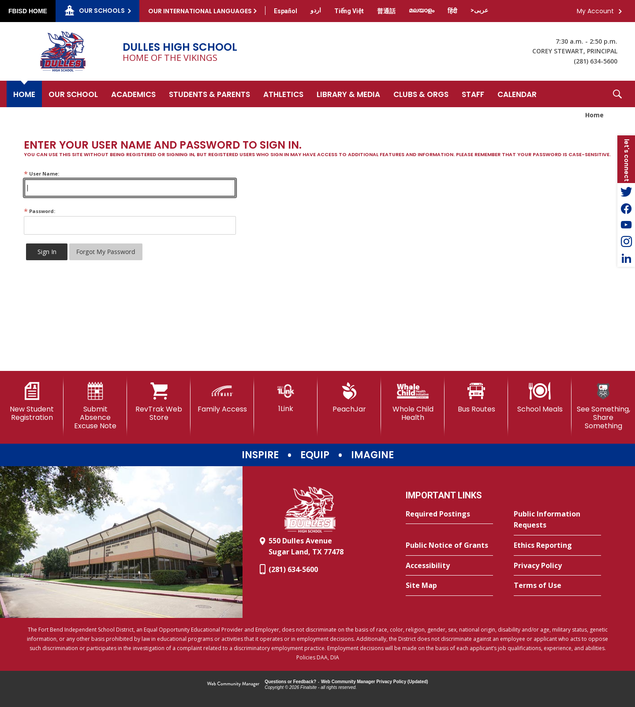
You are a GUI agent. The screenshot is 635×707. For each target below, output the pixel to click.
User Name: (41, 173)
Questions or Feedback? (290, 681)
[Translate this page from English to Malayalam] (421, 10)
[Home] (24, 94)
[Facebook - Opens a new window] (626, 208)
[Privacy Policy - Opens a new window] (557, 566)
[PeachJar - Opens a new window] (349, 398)
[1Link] (285, 397)
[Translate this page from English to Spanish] (285, 11)
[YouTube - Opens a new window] (626, 225)
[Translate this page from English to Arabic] (479, 10)
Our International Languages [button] (200, 11)
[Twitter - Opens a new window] (626, 191)
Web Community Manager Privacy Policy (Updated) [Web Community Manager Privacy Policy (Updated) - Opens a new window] (374, 681)
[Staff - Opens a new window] (473, 94)
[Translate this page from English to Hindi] (452, 11)
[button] (617, 94)
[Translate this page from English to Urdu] (315, 10)
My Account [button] (595, 11)
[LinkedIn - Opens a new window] (626, 258)
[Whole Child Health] (412, 402)
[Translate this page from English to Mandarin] (386, 11)
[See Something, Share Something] (603, 406)
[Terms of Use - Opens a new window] (557, 586)
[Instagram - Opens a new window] (626, 242)
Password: (39, 211)
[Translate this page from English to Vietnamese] (349, 11)
